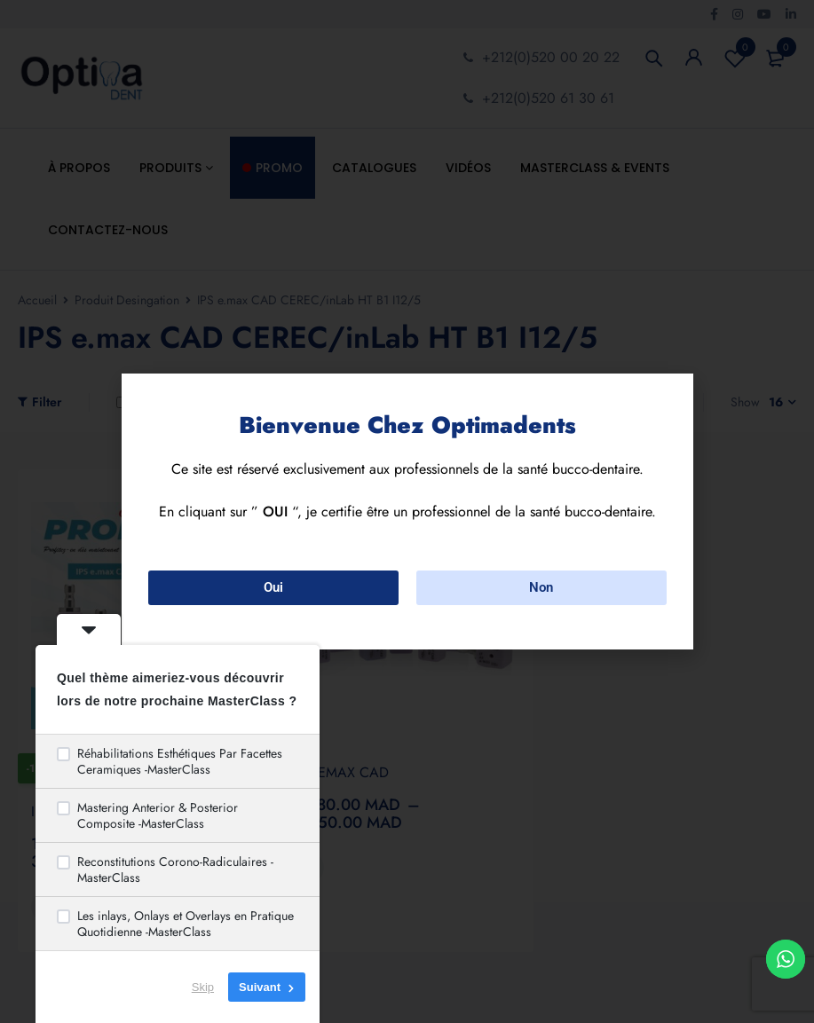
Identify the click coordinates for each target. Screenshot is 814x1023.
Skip (203, 987)
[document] (407, 511)
